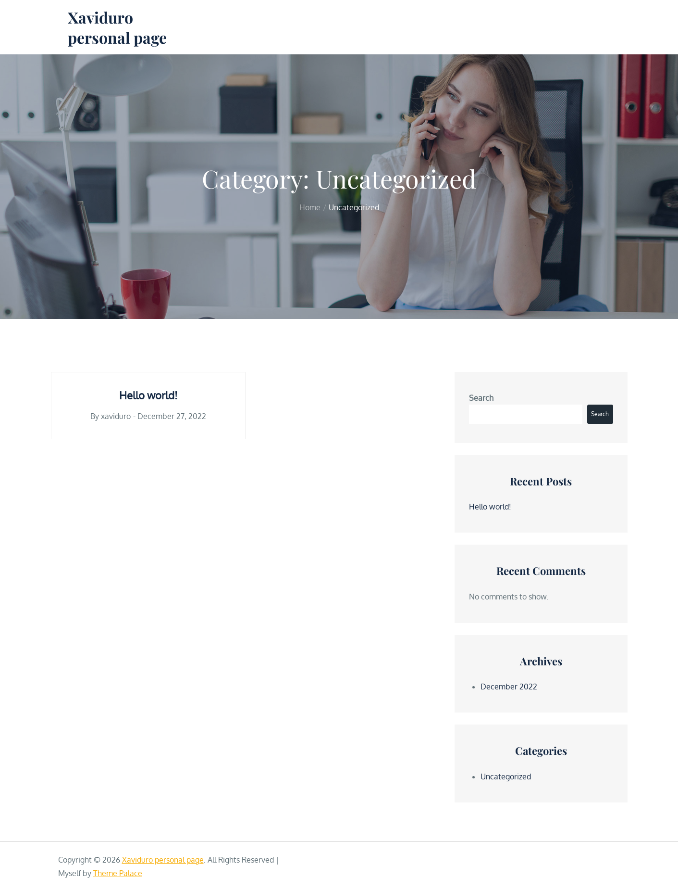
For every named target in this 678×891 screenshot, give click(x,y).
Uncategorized (506, 776)
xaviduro (116, 416)
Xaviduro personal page (117, 27)
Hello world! (148, 395)
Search (481, 398)
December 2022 (509, 686)
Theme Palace (117, 873)
